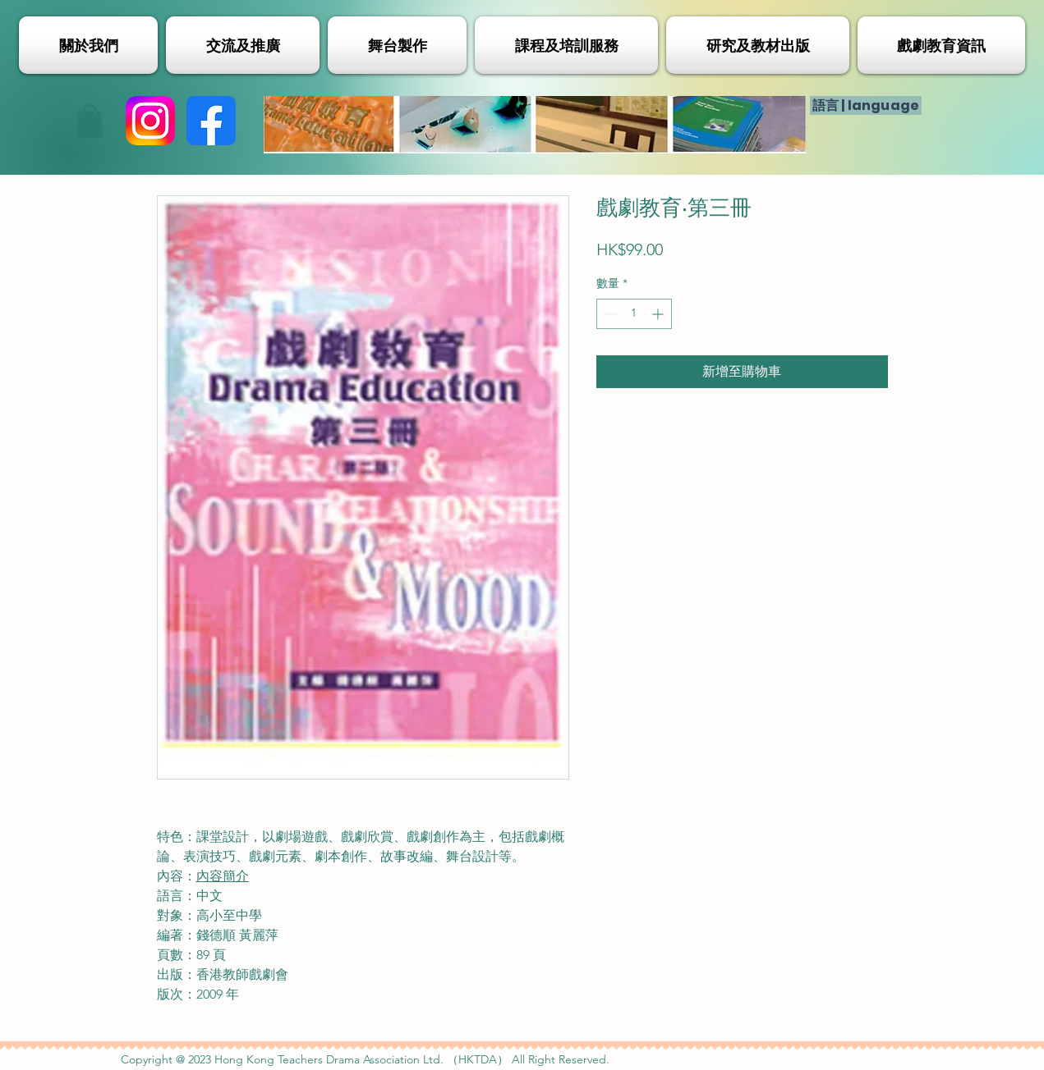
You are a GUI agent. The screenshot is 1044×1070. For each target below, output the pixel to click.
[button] (89, 121)
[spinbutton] (634, 314)
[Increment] (659, 314)
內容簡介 (222, 876)
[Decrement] (609, 314)
